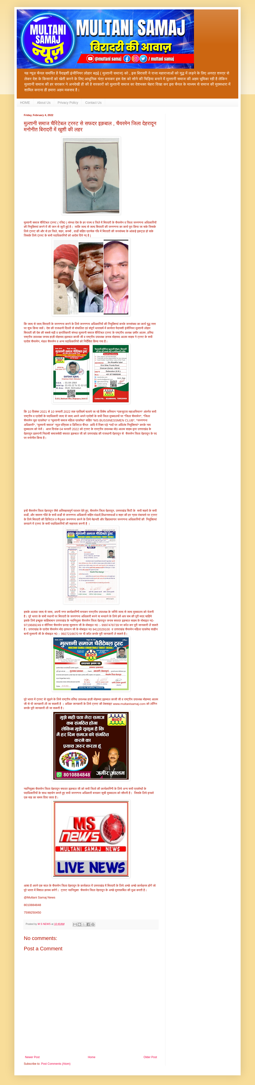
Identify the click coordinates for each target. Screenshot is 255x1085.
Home (91, 1057)
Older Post (150, 1057)
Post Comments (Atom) (55, 1063)
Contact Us (93, 102)
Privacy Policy (68, 102)
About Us (44, 102)
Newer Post (32, 1057)
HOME (25, 102)
